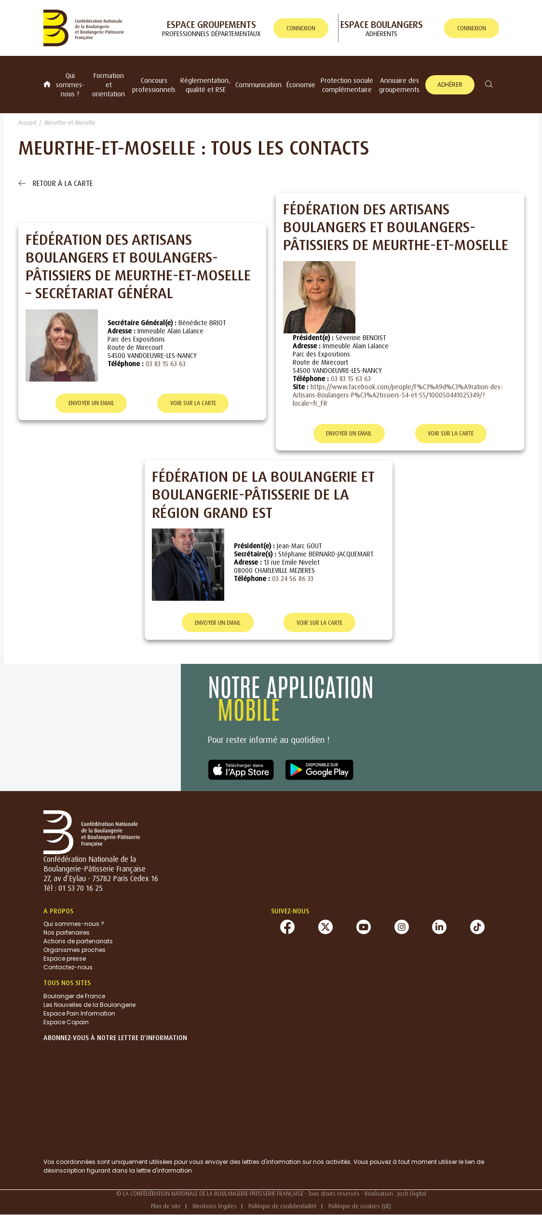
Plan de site (166, 1206)
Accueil (27, 122)
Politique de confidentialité (282, 1206)
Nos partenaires (66, 933)
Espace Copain (66, 1022)
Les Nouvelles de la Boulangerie (89, 1005)
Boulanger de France (74, 996)
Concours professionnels (154, 85)
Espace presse (64, 959)
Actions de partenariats (78, 942)
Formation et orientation (108, 84)
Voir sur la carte (193, 403)
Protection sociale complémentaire (347, 85)
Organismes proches (74, 950)
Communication (258, 84)
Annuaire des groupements (399, 85)
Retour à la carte (55, 183)
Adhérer (449, 84)
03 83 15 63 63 (166, 363)
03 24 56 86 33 (292, 579)
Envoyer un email (91, 403)
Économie (300, 84)
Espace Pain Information (79, 1014)
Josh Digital (411, 1194)
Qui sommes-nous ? (70, 84)
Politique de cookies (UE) (359, 1206)
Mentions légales (214, 1206)
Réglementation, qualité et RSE (205, 85)
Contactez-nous (68, 968)
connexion (300, 28)
